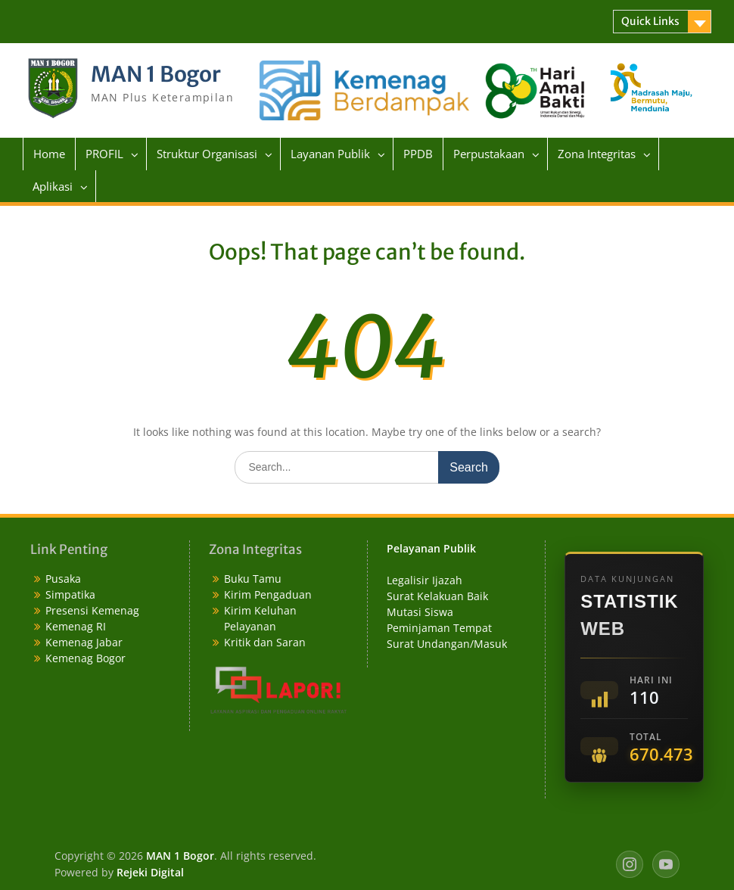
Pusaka (63, 578)
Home (49, 153)
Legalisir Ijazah (424, 580)
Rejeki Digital (150, 872)
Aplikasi (53, 186)
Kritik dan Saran (265, 642)
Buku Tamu (252, 578)
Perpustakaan (488, 153)
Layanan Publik (330, 153)
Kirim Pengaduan (268, 594)
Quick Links (650, 21)
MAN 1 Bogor (156, 74)
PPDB (418, 153)
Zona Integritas (597, 153)
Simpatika (70, 594)
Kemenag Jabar (84, 642)
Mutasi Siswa (420, 612)
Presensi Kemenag (92, 610)
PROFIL (104, 153)
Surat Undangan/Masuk (447, 643)
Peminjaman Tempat (439, 628)
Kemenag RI (75, 626)
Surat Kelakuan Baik (437, 596)
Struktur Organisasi (207, 153)
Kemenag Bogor (85, 658)
